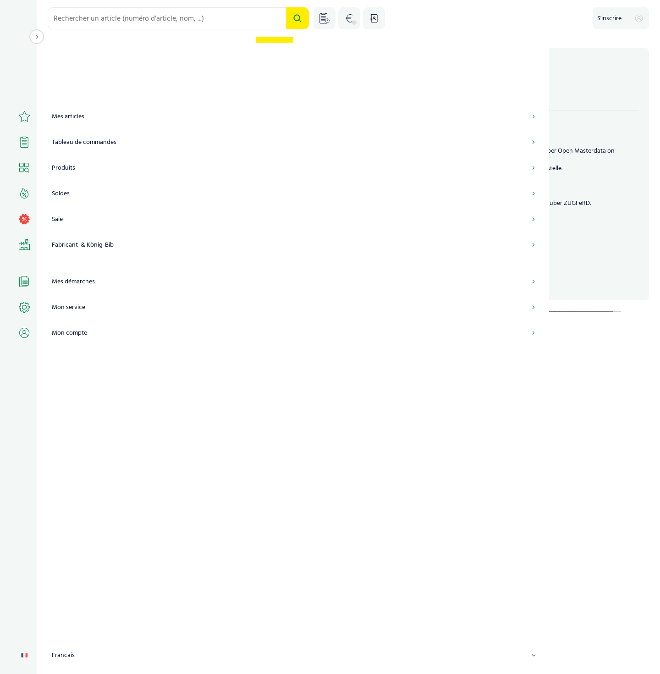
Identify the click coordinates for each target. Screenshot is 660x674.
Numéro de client (80, 120)
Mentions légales (287, 658)
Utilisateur (71, 160)
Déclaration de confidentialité (361, 658)
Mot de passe (75, 200)
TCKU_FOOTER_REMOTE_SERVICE (493, 658)
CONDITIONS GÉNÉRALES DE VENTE (205, 658)
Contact (424, 658)
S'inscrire (144, 275)
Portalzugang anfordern (304, 245)
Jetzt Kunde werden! (387, 245)
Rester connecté (87, 246)
